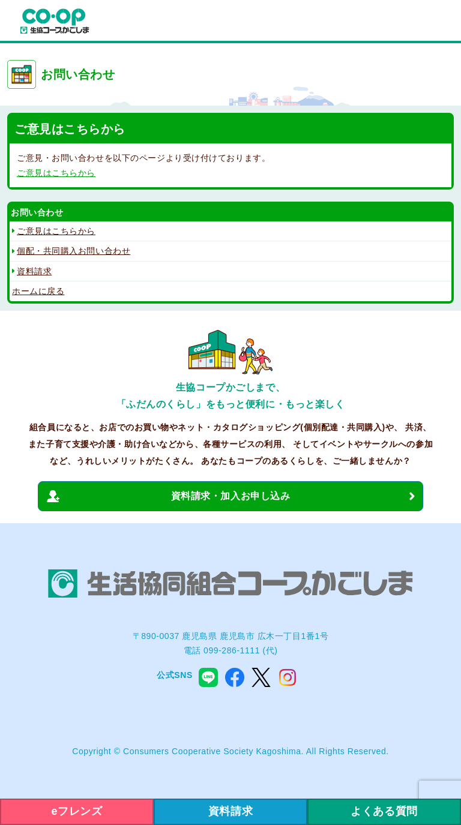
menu (439, 21)
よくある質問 (384, 811)
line (208, 677)
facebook (234, 677)
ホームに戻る (38, 291)
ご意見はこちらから (56, 173)
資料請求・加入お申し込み (231, 496)
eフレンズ (77, 811)
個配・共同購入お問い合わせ (73, 251)
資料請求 (34, 271)
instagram (287, 677)
